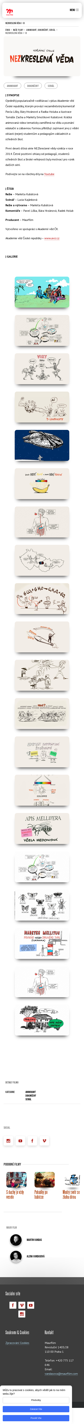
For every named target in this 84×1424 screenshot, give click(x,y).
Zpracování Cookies (17, 1333)
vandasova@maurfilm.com (61, 1364)
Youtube (49, 174)
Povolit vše (36, 1418)
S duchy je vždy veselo (15, 1185)
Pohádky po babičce (41, 1185)
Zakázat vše (36, 1409)
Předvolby (36, 1400)
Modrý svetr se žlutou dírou (71, 1185)
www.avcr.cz (51, 238)
